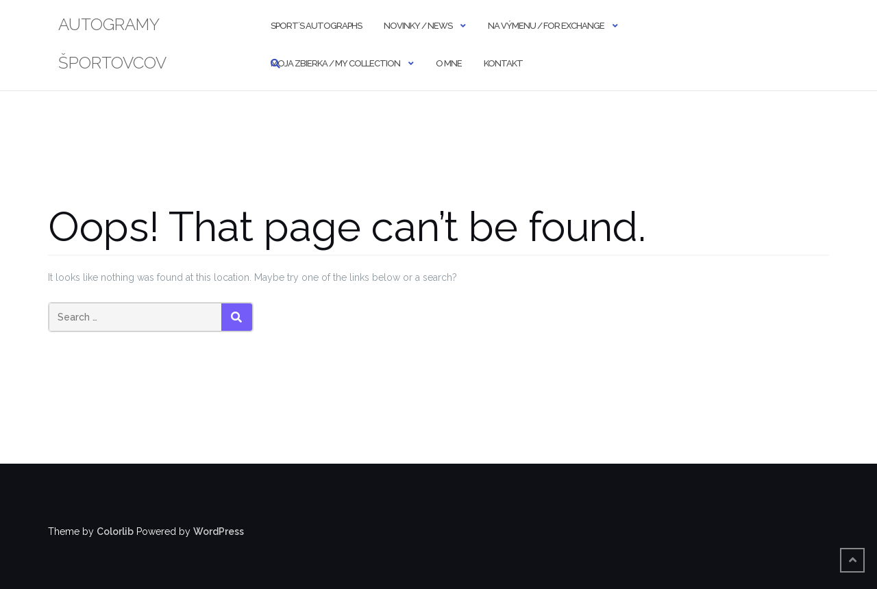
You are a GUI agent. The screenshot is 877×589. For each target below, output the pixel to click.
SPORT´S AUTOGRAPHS (316, 26)
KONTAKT (503, 63)
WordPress (218, 531)
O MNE (449, 63)
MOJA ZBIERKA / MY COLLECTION (335, 63)
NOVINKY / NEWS (418, 26)
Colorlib (115, 531)
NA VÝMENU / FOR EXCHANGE (546, 26)
